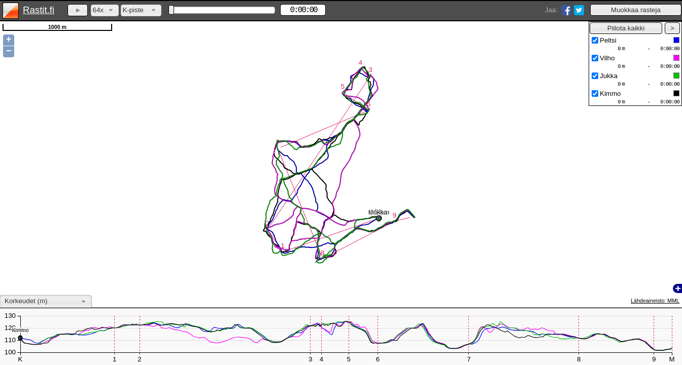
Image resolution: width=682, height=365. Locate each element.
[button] (635, 10)
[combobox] (105, 10)
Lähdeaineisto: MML (655, 301)
